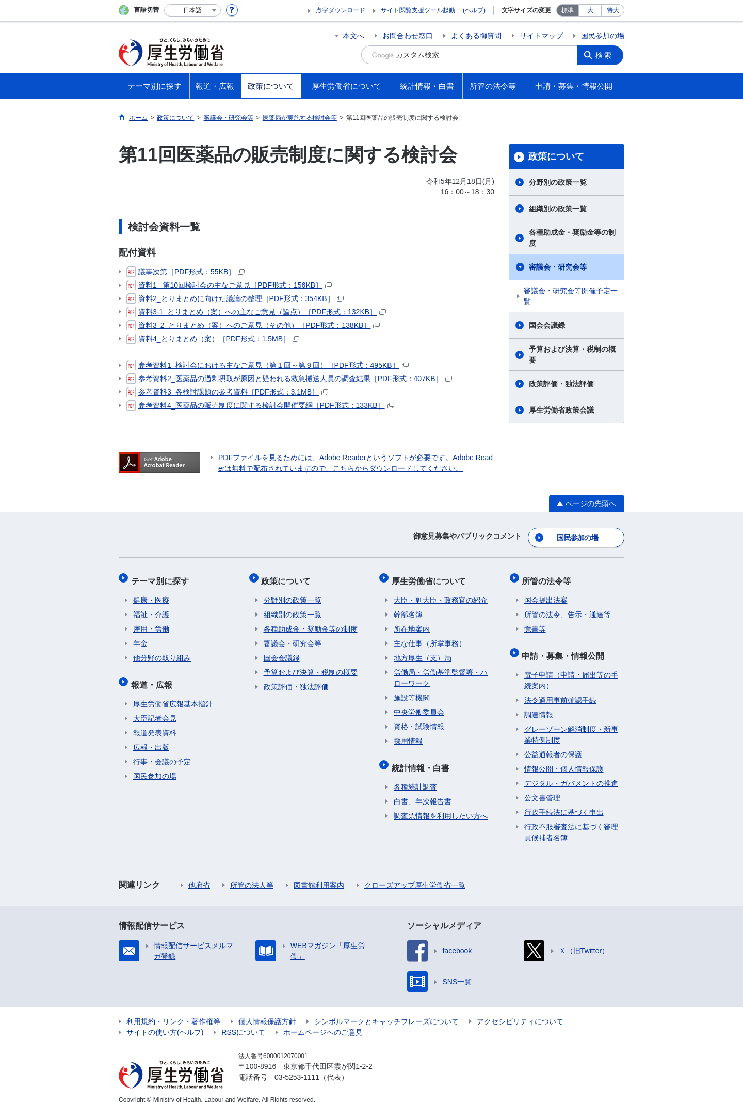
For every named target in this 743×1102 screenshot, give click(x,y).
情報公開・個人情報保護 (564, 757)
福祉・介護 (151, 608)
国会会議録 (547, 325)
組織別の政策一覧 (558, 208)
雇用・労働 (151, 622)
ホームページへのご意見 (323, 1021)
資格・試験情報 (419, 720)
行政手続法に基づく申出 (564, 801)
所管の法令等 (549, 576)
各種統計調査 (415, 776)
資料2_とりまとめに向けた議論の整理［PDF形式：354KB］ (235, 298)
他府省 (199, 874)
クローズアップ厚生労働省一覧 (414, 874)
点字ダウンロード (340, 10)
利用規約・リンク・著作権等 (173, 1010)
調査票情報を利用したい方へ (441, 804)
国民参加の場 (602, 35)
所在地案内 (412, 622)
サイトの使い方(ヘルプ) (164, 1021)
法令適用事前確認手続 (560, 689)
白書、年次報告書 (422, 790)
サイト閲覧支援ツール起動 (418, 10)
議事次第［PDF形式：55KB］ (185, 271)
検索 (606, 55)
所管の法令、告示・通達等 (567, 608)
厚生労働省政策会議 (561, 410)
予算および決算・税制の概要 (572, 354)
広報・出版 (151, 736)
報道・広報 (153, 675)
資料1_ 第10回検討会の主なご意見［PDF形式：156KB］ (229, 285)
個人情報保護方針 (267, 1010)
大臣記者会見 (154, 707)
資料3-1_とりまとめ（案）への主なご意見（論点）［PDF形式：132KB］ (256, 312)
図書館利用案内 (319, 874)
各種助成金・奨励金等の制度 (572, 237)
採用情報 (408, 734)
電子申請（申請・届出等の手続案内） (571, 669)
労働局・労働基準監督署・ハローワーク (441, 671)
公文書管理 (542, 786)
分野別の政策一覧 (558, 182)
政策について (556, 156)
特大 (613, 10)
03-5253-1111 (296, 1066)
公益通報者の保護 (553, 743)
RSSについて (243, 1021)
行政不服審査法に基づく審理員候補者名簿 (571, 820)
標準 (567, 10)
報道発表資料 (154, 721)
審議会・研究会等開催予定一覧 (571, 296)
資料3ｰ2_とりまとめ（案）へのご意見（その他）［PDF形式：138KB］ (253, 325)
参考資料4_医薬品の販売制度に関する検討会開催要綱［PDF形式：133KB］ (260, 405)
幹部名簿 (408, 608)
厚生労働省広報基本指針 (173, 692)
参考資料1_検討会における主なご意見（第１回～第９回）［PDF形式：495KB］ (267, 365)
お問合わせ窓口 (407, 35)
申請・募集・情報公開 (565, 646)
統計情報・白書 (422, 758)
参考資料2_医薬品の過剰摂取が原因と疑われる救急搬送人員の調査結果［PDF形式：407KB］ (289, 378)
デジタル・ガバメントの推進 (571, 772)
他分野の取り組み (162, 651)
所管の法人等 (251, 874)
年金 (140, 637)
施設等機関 (412, 691)
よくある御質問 (476, 35)
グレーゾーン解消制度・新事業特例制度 (571, 723)
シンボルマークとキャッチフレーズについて (386, 1010)
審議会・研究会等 (558, 267)
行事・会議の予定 (162, 750)
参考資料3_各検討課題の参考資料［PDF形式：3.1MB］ (227, 392)
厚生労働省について (431, 576)
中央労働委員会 (419, 705)
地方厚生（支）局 (422, 651)
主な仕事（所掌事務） (430, 637)
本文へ (353, 35)
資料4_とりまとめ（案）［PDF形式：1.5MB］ (212, 339)
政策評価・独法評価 (561, 384)
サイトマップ (541, 35)
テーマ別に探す (162, 576)
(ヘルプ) (474, 10)
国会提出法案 (546, 593)
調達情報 (538, 703)
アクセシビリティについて (520, 1010)
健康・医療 (151, 593)
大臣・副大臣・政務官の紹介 (441, 593)
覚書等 (535, 622)
